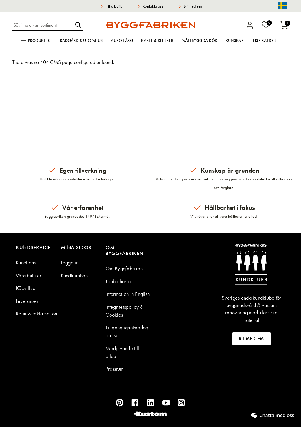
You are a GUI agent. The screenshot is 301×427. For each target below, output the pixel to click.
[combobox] (42, 25)
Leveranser (27, 301)
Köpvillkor (26, 288)
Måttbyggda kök (199, 40)
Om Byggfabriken (124, 268)
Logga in (69, 262)
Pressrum (114, 368)
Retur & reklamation (36, 313)
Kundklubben (74, 275)
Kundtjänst (26, 262)
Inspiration (264, 40)
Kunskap (234, 40)
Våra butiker (28, 275)
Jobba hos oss (120, 281)
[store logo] (150, 25)
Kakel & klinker (157, 40)
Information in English (128, 294)
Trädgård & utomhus (80, 40)
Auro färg (122, 40)
